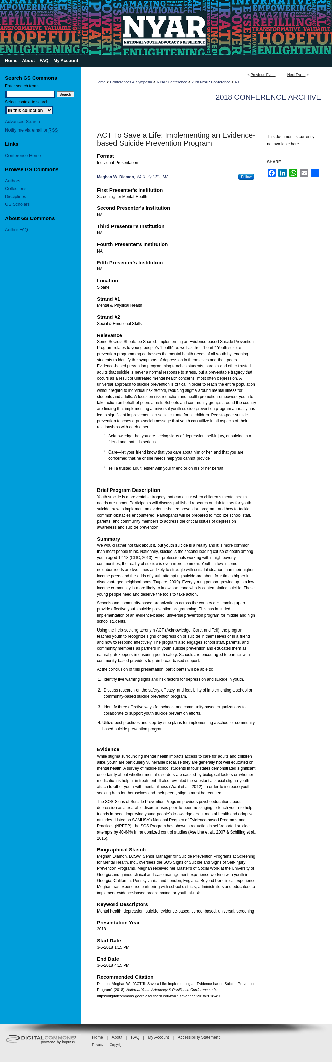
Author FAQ (16, 229)
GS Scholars (17, 204)
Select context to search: (27, 102)
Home (100, 82)
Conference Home (23, 155)
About (117, 1037)
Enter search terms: (23, 86)
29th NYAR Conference (211, 82)
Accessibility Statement (199, 1037)
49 (237, 82)
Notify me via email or (31, 130)
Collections (16, 188)
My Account (158, 1037)
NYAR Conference (172, 82)
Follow (246, 177)
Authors (12, 180)
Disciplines (15, 196)
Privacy (97, 1045)
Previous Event (263, 75)
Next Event (296, 75)
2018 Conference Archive (268, 97)
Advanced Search (22, 121)
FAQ (135, 1037)
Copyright (117, 1045)
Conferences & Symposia (131, 82)
